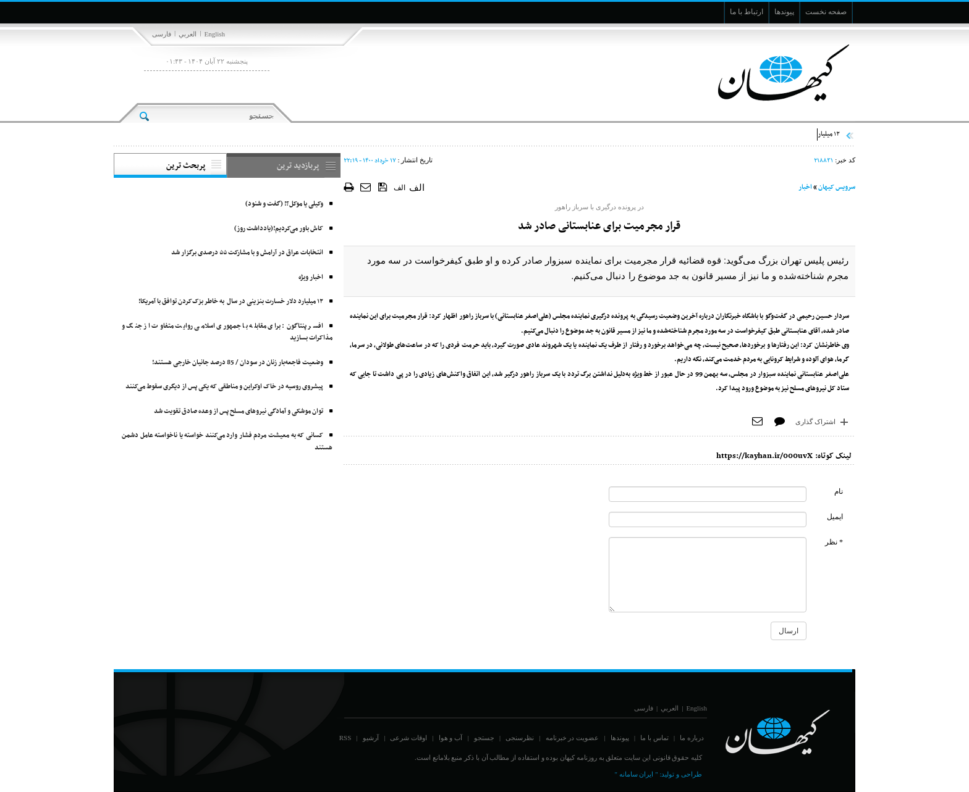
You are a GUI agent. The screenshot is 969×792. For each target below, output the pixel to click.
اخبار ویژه (310, 277)
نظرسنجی (520, 737)
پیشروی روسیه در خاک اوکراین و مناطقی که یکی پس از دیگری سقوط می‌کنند (224, 387)
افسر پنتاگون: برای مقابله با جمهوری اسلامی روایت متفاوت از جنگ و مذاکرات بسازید (227, 332)
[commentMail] (707, 519)
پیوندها (620, 737)
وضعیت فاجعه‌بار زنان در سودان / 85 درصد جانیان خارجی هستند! (237, 363)
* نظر (834, 542)
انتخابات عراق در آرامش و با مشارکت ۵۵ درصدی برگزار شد (247, 253)
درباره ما (692, 737)
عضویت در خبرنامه (572, 737)
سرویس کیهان (836, 187)
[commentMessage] (707, 574)
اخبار (805, 187)
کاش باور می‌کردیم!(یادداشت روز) (278, 229)
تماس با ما (654, 737)
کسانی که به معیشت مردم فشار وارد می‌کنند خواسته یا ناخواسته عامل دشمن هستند (227, 442)
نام (838, 491)
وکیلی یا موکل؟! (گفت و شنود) (284, 204)
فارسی (161, 34)
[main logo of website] (773, 72)
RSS (345, 737)
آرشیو (371, 737)
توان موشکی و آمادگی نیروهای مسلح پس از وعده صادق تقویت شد (238, 411)
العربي (188, 34)
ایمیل (835, 516)
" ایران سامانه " (636, 774)
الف (399, 187)
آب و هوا (451, 737)
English (214, 34)
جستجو (484, 737)
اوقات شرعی (408, 737)
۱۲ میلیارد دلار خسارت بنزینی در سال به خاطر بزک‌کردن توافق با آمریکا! (230, 301)
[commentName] (707, 494)
